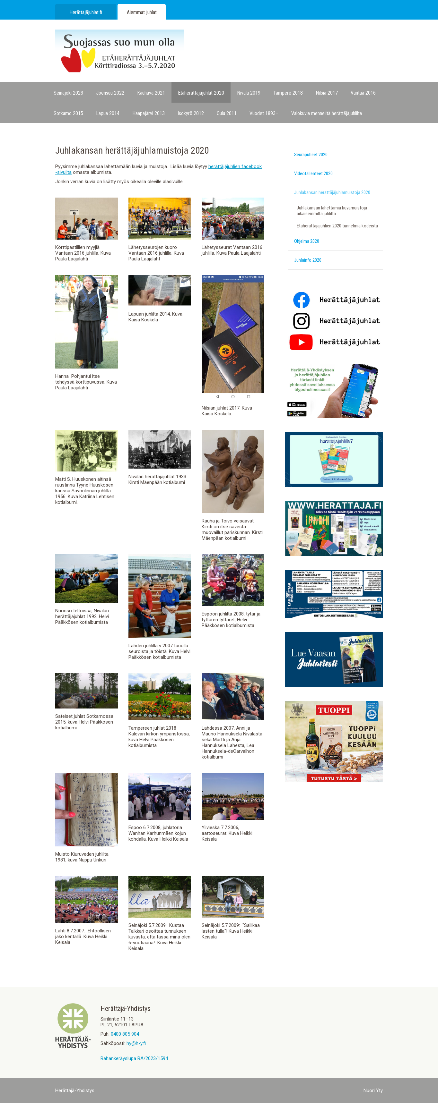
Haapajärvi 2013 (148, 113)
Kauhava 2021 (151, 93)
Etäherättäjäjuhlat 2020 (201, 93)
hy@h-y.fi (136, 1043)
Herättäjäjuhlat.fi (85, 12)
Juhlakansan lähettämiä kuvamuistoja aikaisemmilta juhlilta (332, 210)
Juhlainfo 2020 (307, 260)
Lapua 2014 (107, 113)
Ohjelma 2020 (306, 241)
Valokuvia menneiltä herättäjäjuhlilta (326, 113)
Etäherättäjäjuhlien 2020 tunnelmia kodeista (337, 226)
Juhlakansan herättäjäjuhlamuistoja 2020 (332, 192)
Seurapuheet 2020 (311, 154)
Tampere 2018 (288, 93)
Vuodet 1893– (264, 113)
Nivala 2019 (248, 93)
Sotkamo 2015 (68, 113)
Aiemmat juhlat (142, 12)
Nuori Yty (373, 1090)
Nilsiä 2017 (327, 93)
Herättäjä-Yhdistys (74, 1090)
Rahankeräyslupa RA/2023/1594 (134, 1058)
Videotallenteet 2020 (313, 173)
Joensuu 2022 (110, 93)
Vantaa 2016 (363, 93)
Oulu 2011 (227, 113)
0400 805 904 (125, 1034)
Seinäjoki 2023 (68, 93)
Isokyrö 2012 (191, 113)
